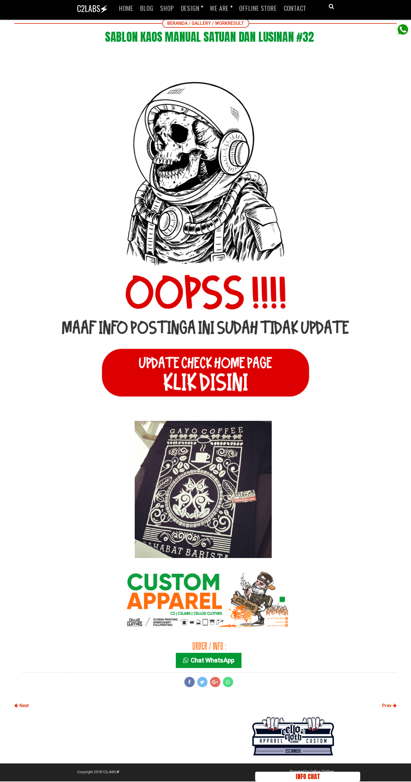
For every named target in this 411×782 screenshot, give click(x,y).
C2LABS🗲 (92, 8)
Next (21, 706)
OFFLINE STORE (258, 8)
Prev (389, 706)
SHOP (167, 8)
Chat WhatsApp (209, 661)
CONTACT (295, 8)
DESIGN (190, 8)
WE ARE (219, 8)
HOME (126, 8)
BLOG (146, 8)
